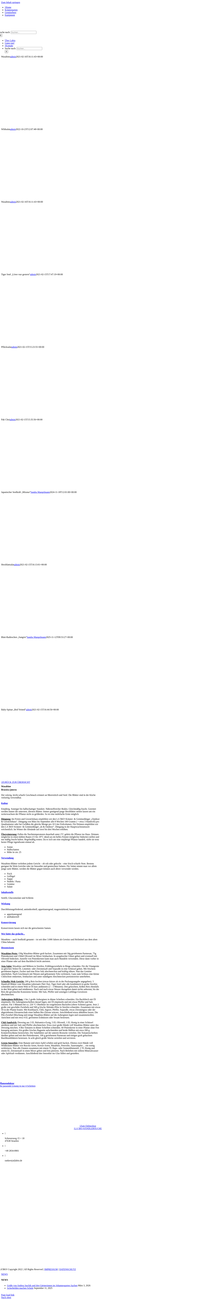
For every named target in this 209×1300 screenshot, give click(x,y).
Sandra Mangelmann (40, 492)
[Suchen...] (23, 32)
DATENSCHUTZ (67, 1269)
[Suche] (6, 51)
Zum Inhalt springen (10, 2)
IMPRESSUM (51, 1269)
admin (13, 56)
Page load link (7, 1295)
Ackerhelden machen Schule (20, 1288)
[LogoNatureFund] (88, 1108)
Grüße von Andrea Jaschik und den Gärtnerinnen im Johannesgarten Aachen (42, 1285)
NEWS (4, 1274)
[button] (4, 803)
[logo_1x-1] (104, 29)
